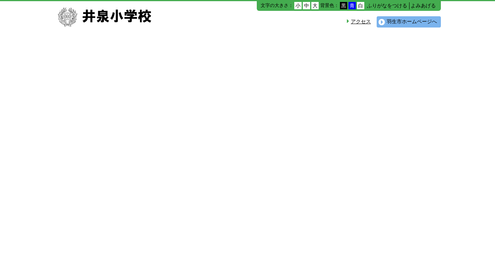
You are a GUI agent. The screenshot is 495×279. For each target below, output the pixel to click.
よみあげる (423, 6)
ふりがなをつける (387, 6)
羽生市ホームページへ (412, 21)
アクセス (361, 21)
